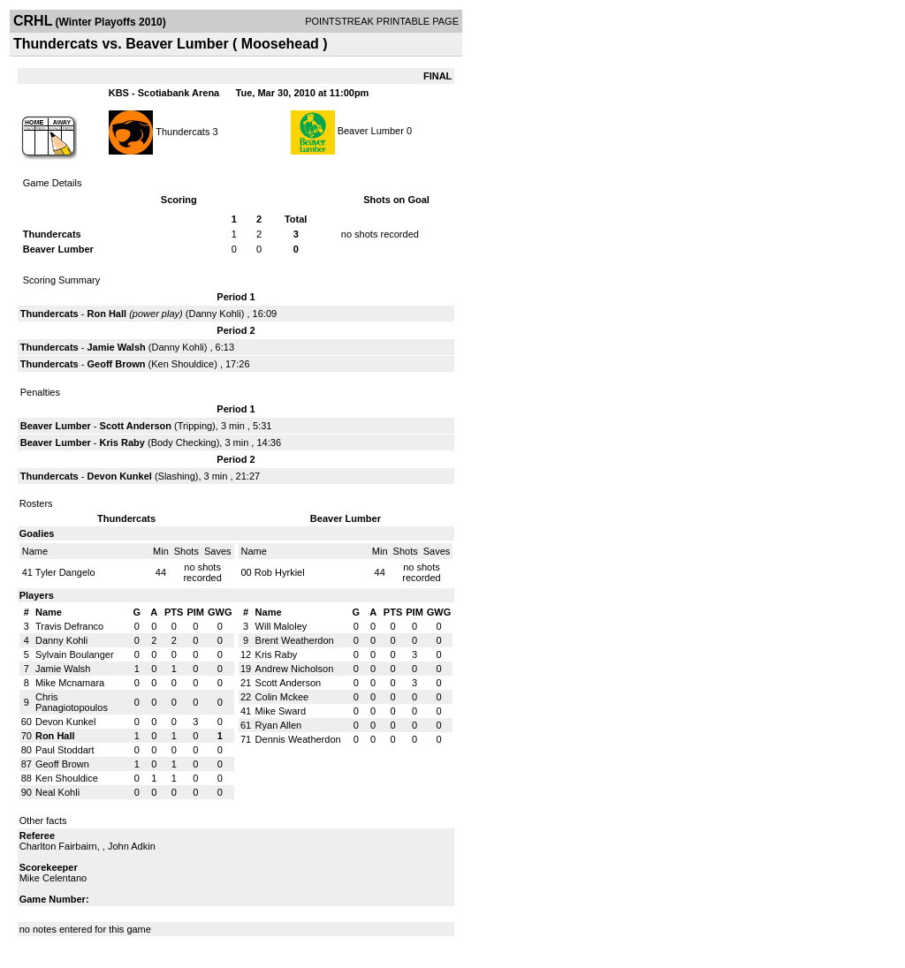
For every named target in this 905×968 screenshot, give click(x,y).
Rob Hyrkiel (280, 572)
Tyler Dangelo (65, 572)
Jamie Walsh (116, 347)
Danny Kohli (214, 313)
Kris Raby (122, 442)
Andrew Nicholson (294, 668)
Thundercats (182, 130)
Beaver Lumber (371, 130)
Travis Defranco (69, 626)
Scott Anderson (136, 425)
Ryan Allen (278, 725)
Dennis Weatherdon (298, 739)
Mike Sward (280, 711)
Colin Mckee (282, 697)
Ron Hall (106, 313)
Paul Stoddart (65, 750)
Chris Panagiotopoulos (71, 702)
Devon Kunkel (119, 476)
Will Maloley (281, 626)
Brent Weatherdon (294, 640)
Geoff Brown (116, 364)
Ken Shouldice (182, 364)
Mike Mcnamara (69, 682)
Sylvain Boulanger (74, 654)
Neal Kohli (57, 792)
